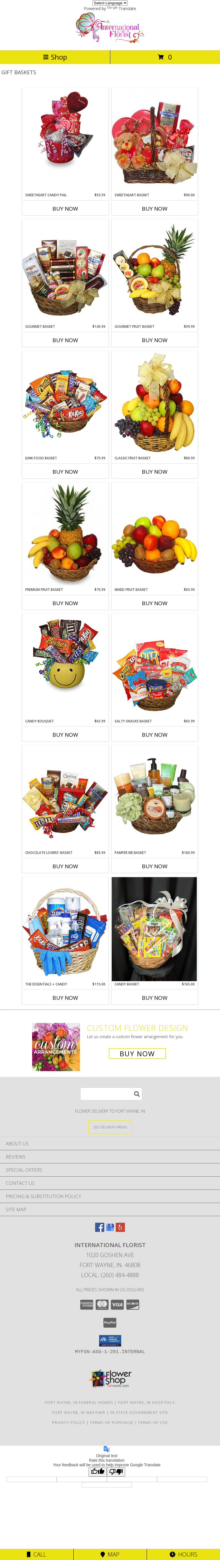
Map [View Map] (110, 1554)
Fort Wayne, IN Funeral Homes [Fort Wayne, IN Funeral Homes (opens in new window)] (79, 1402)
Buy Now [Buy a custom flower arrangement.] (137, 1053)
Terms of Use (153, 1422)
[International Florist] (110, 41)
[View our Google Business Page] (110, 1230)
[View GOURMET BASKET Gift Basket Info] (65, 272)
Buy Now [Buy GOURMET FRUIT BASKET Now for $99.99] (155, 340)
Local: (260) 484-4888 (110, 1275)
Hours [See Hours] (183, 1554)
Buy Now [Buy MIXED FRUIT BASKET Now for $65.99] (155, 603)
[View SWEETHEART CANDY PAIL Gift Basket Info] (65, 129)
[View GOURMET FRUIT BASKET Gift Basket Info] (155, 272)
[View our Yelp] (120, 1230)
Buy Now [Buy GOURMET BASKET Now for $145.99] (65, 340)
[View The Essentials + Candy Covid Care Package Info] (65, 929)
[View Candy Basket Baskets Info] (155, 929)
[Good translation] (98, 1472)
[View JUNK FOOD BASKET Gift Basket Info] (65, 403)
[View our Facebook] (99, 1230)
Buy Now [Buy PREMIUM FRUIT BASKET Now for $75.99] (65, 603)
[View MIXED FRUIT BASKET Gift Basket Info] (155, 535)
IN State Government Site (139, 1412)
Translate (121, 8)
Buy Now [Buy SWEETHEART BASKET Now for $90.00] (155, 208)
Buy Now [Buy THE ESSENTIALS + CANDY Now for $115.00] (65, 998)
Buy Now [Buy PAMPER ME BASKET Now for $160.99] (155, 866)
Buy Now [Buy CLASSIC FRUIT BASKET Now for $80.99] (155, 471)
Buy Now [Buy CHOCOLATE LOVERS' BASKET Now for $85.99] (65, 866)
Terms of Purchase (111, 1422)
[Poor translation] (116, 1472)
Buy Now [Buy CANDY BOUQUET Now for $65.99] (65, 734)
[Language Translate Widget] (110, 3)
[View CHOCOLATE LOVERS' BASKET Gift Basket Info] (65, 798)
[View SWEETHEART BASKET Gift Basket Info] (155, 140)
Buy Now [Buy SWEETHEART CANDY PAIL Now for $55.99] (65, 208)
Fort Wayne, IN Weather (78, 1412)
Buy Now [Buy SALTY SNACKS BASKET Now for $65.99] (155, 734)
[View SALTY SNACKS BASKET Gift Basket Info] (155, 666)
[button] (110, 1341)
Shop (55, 57)
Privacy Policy (68, 1422)
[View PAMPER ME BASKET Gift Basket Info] (155, 798)
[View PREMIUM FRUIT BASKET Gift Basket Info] (65, 535)
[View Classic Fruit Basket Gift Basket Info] (155, 403)
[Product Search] (111, 1093)
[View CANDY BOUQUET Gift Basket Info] (65, 655)
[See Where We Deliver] (110, 1127)
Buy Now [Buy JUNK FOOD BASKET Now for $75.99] (65, 471)
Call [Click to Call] (36, 1554)
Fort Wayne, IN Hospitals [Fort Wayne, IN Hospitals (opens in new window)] (146, 1402)
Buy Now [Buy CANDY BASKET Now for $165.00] (155, 998)
